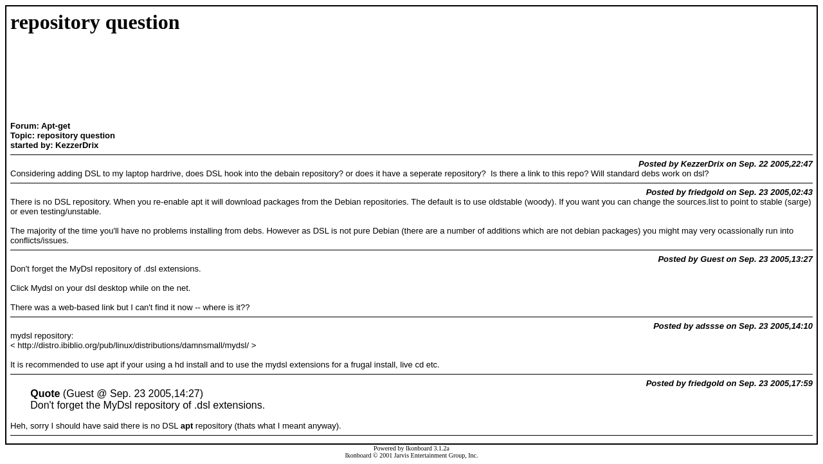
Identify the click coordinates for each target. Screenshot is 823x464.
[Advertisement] (176, 78)
